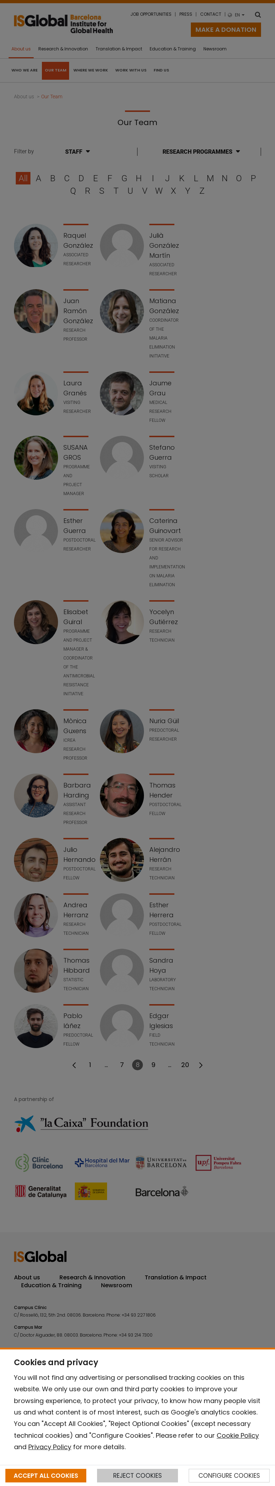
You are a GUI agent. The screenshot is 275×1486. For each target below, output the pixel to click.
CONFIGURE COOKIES (229, 1475)
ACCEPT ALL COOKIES (46, 1475)
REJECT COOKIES (137, 1475)
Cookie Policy (238, 1435)
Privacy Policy (49, 1446)
